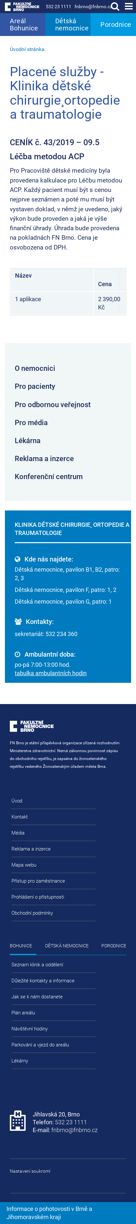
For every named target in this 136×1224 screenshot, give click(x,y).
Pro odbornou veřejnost (53, 405)
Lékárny (19, 1061)
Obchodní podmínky (32, 913)
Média (18, 833)
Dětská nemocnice (72, 24)
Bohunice (21, 945)
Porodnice (115, 24)
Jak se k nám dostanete (37, 997)
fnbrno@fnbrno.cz (93, 6)
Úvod (16, 801)
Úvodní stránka (27, 49)
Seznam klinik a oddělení (37, 965)
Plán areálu (23, 1013)
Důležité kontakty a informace (43, 981)
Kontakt (19, 817)
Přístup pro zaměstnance (38, 881)
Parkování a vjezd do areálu (40, 1045)
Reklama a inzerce (44, 459)
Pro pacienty (35, 386)
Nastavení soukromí (30, 1171)
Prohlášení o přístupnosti (37, 897)
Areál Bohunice (24, 24)
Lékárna (28, 441)
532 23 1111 (58, 6)
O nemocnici (35, 368)
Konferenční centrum (49, 477)
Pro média (31, 423)
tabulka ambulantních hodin (51, 673)
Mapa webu (23, 865)
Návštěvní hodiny (29, 1029)
